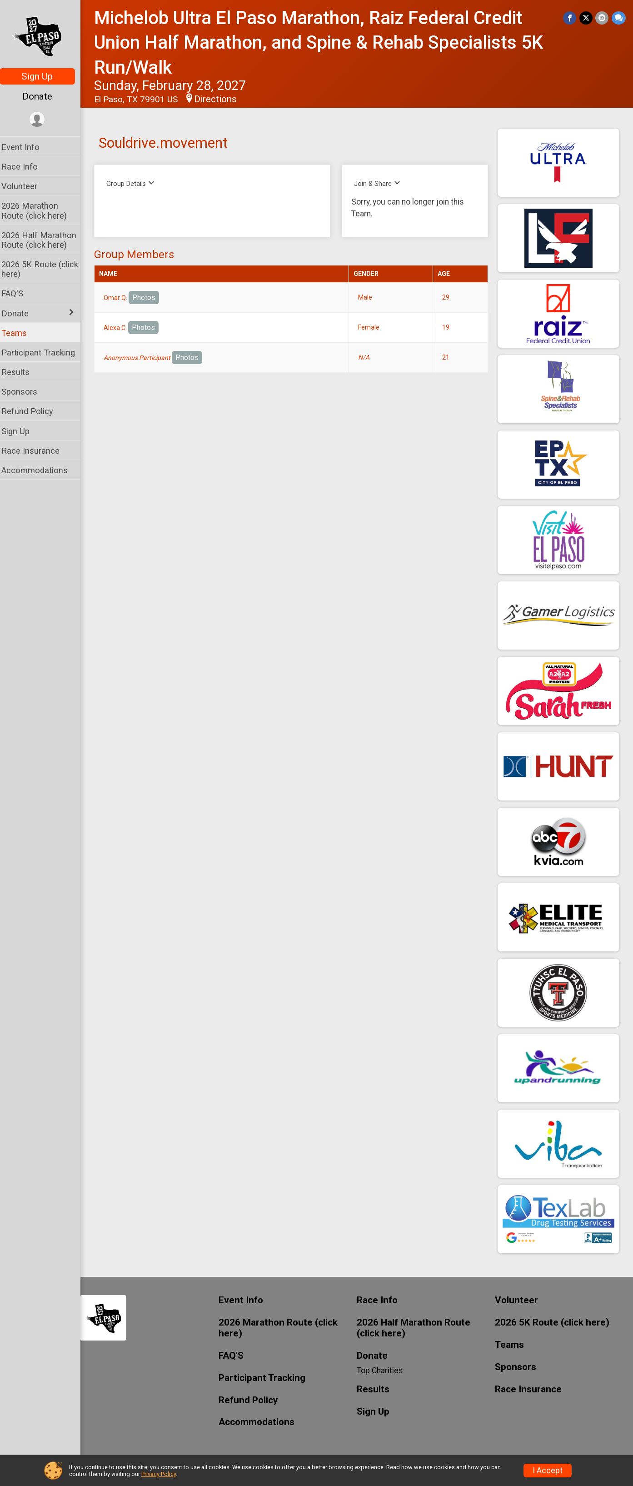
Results (21, 372)
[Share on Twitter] (586, 18)
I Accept (548, 1470)
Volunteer (25, 186)
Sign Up (43, 76)
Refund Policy (33, 411)
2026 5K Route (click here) (45, 269)
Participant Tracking (44, 352)
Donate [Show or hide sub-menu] (21, 313)
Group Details (136, 183)
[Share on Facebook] (570, 18)
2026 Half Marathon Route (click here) (44, 240)
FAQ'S (18, 293)
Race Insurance (36, 450)
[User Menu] (43, 119)
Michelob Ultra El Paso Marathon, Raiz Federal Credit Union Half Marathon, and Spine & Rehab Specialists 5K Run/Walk (324, 42)
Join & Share (380, 183)
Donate (43, 96)
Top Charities (383, 1370)
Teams (20, 333)
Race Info (25, 166)
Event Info (26, 147)
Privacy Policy (158, 1474)
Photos (149, 297)
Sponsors (25, 391)
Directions (221, 99)
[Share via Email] (602, 18)
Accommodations (40, 470)
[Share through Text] (619, 18)
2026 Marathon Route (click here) (40, 210)
